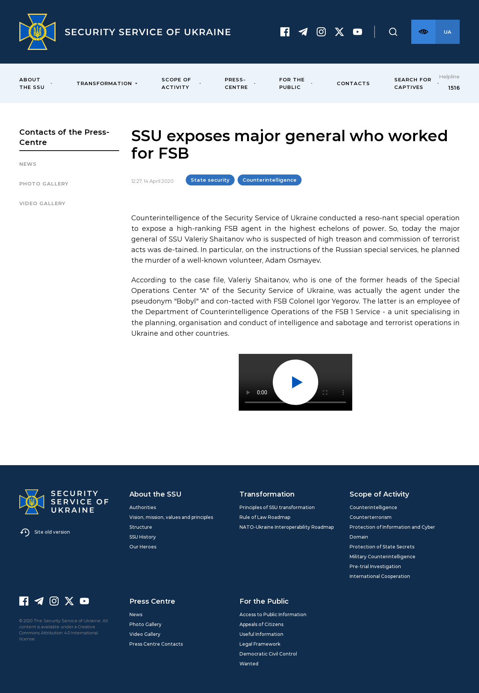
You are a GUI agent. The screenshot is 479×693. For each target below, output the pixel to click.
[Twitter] (339, 31)
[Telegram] (303, 31)
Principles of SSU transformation (277, 507)
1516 (454, 87)
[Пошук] (393, 32)
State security (210, 180)
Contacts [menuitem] (353, 83)
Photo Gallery (145, 624)
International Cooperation (380, 576)
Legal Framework (260, 644)
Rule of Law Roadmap (265, 517)
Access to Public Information (273, 614)
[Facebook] (284, 31)
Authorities (142, 507)
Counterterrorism (371, 517)
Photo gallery (43, 184)
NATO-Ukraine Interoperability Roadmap (287, 527)
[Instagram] (321, 31)
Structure (140, 527)
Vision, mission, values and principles (171, 517)
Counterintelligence (270, 180)
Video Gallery (42, 203)
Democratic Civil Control (268, 654)
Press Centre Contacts (156, 644)
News (28, 164)
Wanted (249, 664)
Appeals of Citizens (261, 624)
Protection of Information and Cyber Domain (392, 532)
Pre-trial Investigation (375, 566)
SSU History (142, 537)
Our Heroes (142, 547)
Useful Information (261, 634)
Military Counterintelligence (382, 556)
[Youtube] (357, 31)
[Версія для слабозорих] (423, 32)
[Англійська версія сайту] (447, 32)
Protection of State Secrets (382, 547)
